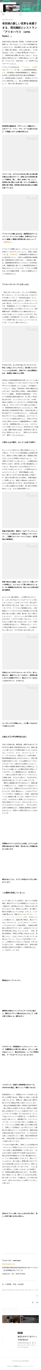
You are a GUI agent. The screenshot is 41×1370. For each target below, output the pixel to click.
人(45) (26, 1290)
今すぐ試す (26, 9)
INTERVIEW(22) (10, 1290)
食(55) (29, 1290)
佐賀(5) (4, 1290)
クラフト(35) (35, 1290)
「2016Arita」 (7, 242)
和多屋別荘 (14, 254)
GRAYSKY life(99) (19, 1290)
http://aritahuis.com (9, 1264)
